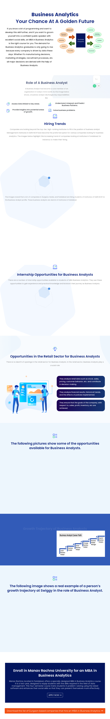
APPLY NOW (55, 695)
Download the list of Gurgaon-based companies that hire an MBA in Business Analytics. (55, 711)
